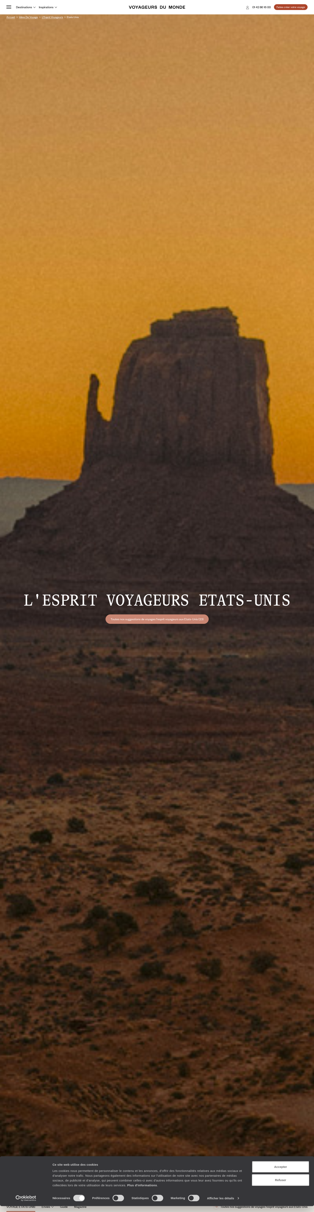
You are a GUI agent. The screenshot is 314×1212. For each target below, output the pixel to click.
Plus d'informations (142, 1191)
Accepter (280, 1172)
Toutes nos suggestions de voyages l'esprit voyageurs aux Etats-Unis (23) (157, 619)
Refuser (280, 1186)
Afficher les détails (220, 1204)
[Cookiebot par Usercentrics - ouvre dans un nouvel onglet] (25, 1204)
